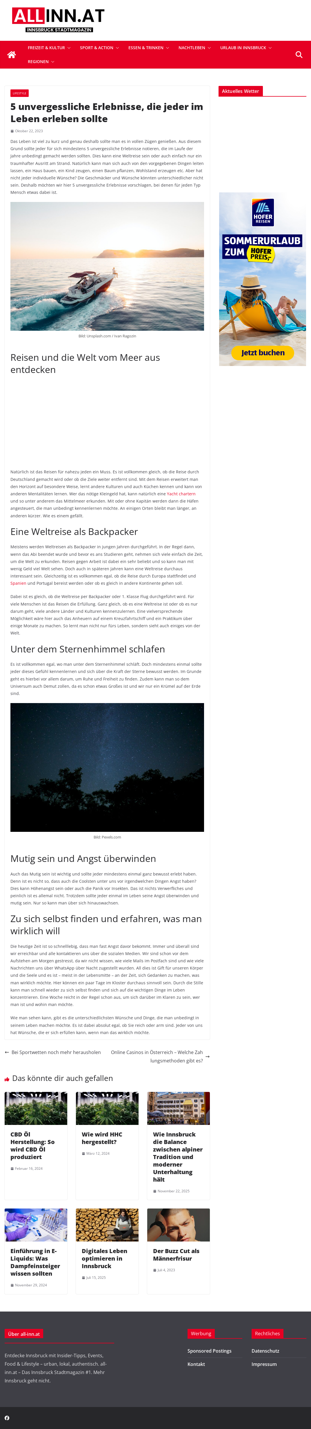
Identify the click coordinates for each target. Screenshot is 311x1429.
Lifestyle (19, 93)
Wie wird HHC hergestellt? (102, 1138)
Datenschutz (265, 1351)
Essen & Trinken (145, 47)
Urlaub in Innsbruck (243, 47)
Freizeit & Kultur (46, 47)
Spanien (18, 583)
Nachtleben (192, 47)
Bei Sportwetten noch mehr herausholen (53, 1052)
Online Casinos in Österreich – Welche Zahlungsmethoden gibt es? (160, 1056)
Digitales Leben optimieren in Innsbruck (104, 1258)
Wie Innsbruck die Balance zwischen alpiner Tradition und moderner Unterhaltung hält (178, 1156)
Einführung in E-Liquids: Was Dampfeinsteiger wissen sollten (35, 1262)
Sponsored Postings (210, 1351)
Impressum (264, 1364)
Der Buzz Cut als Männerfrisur (176, 1254)
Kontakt (196, 1364)
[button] (68, 48)
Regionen (38, 61)
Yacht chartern (181, 493)
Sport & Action (96, 47)
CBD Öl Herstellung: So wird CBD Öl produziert (32, 1145)
